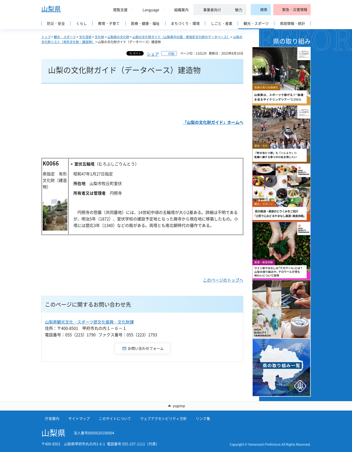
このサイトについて (115, 418)
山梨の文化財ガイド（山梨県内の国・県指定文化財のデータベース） (181, 37)
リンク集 (203, 418)
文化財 (99, 37)
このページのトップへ (223, 280)
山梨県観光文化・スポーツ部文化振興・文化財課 (89, 322)
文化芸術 (85, 37)
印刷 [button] (171, 53)
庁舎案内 (52, 418)
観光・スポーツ (65, 37)
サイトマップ (79, 418)
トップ (46, 37)
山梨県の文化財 (118, 37)
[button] (118, 9)
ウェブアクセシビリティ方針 (163, 418)
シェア (153, 54)
